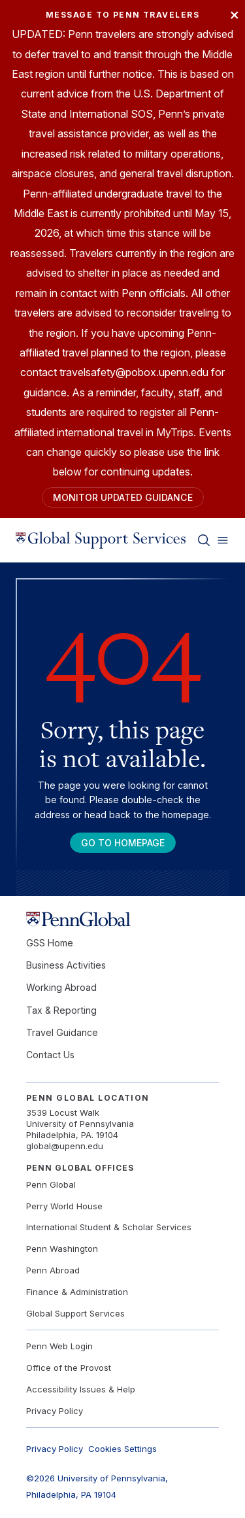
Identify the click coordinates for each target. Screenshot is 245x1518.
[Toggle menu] (222, 540)
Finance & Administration (77, 1291)
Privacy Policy (54, 1411)
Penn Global (51, 1184)
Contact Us (50, 1054)
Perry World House (64, 1206)
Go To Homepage (123, 842)
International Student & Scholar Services (108, 1227)
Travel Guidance (62, 1032)
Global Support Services (75, 1313)
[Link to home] (101, 540)
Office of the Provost (68, 1367)
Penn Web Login (59, 1346)
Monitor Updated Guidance (123, 497)
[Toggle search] (204, 540)
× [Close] (234, 14)
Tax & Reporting (61, 1010)
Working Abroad (61, 987)
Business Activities (66, 965)
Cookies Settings (122, 1448)
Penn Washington (62, 1248)
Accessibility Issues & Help (80, 1389)
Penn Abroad (53, 1270)
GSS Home (49, 942)
